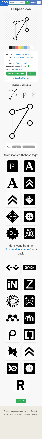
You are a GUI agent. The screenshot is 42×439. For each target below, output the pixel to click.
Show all (21, 401)
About (26, 411)
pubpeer (16, 147)
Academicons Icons (21, 57)
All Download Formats (21, 78)
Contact (34, 411)
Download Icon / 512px (16, 73)
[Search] (27, 2)
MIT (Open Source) (19, 63)
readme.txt (19, 69)
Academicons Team (21, 54)
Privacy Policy (9, 414)
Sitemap (35, 414)
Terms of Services (23, 414)
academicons (28, 147)
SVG (31, 73)
